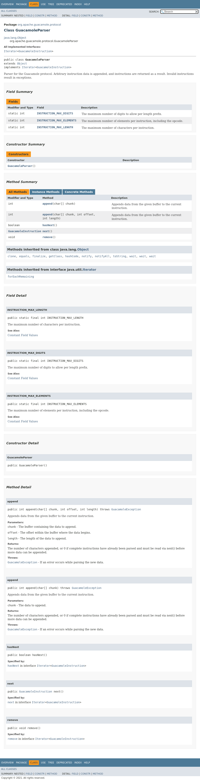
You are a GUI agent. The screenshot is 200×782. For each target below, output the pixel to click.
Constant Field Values (23, 335)
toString (119, 256)
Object (22, 63)
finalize (38, 256)
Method (52, 15)
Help (87, 4)
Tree (51, 4)
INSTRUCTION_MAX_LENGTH (55, 127)
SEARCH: (154, 11)
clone (12, 256)
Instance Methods (45, 191)
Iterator (10, 51)
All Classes (9, 11)
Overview (7, 4)
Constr (40, 15)
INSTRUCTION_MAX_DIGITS (55, 113)
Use (43, 4)
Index (78, 4)
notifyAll (102, 256)
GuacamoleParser (20, 166)
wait (132, 256)
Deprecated (64, 4)
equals (24, 256)
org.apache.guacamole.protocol (39, 24)
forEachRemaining (21, 276)
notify (87, 256)
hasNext (48, 225)
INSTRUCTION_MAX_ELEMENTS (56, 120)
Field (29, 15)
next (46, 231)
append (48, 203)
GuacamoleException (126, 509)
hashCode (71, 256)
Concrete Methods (79, 191)
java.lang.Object (15, 37)
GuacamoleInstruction (35, 51)
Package (21, 4)
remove (48, 237)
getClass (55, 256)
